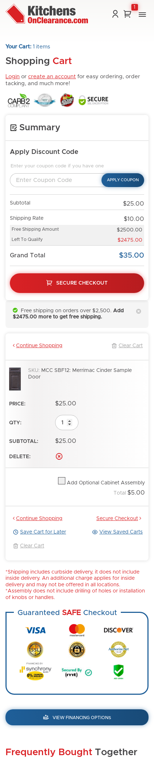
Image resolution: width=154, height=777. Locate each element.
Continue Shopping (37, 345)
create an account (52, 76)
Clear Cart (127, 346)
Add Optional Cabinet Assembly (105, 482)
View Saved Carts (117, 532)
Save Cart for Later (39, 532)
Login (12, 76)
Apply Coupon (123, 180)
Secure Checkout (118, 518)
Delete (59, 456)
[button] (142, 14)
